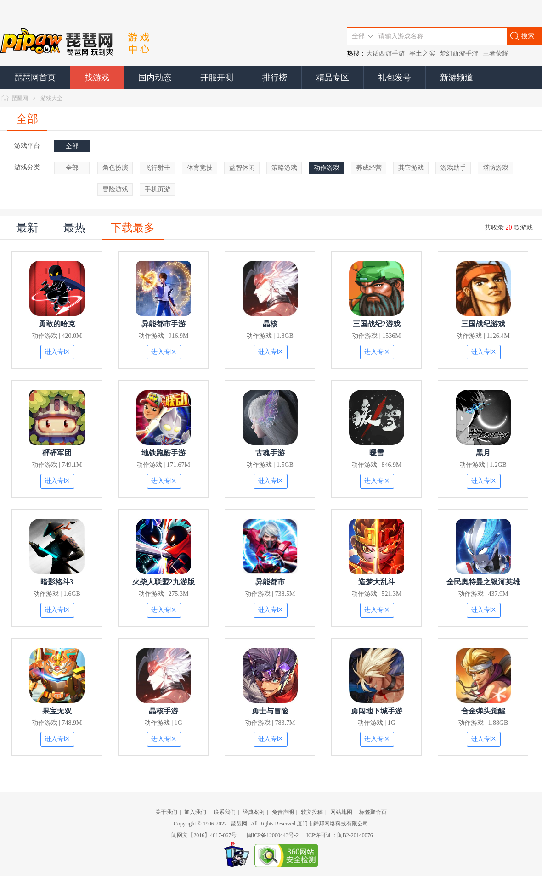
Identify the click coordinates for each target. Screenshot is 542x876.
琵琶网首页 (35, 77)
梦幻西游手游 (459, 53)
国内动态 (154, 77)
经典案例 (254, 812)
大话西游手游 (385, 53)
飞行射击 (157, 167)
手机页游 (157, 189)
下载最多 (133, 228)
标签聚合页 (373, 812)
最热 (74, 228)
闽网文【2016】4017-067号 (204, 835)
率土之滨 (422, 53)
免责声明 (283, 812)
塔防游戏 (495, 167)
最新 (27, 228)
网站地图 (341, 812)
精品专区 (332, 77)
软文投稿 (312, 812)
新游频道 (456, 77)
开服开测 (216, 77)
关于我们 (166, 812)
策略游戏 (284, 167)
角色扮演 (115, 167)
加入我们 (195, 812)
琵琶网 (19, 98)
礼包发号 (394, 77)
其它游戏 (411, 167)
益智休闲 (242, 167)
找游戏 (97, 77)
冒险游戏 (115, 189)
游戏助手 (453, 167)
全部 (27, 119)
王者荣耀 (495, 53)
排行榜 (274, 77)
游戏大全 (51, 98)
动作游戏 (326, 167)
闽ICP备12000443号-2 (273, 835)
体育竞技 (200, 167)
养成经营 (369, 167)
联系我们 (225, 812)
